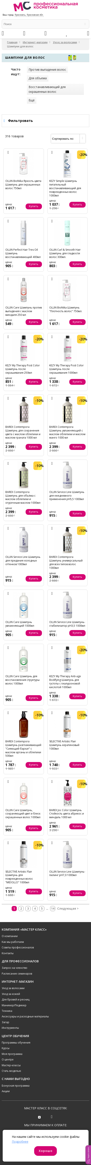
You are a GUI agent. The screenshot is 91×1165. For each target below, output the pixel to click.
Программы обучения (16, 1042)
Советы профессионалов (18, 947)
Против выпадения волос (47, 69)
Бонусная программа (15, 1085)
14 (52, 908)
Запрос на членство (14, 968)
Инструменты (10, 1028)
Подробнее (20, 1142)
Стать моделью (11, 1071)
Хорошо (45, 1151)
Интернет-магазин (35, 42)
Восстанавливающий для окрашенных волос (47, 89)
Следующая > (68, 908)
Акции (6, 1091)
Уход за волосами (65, 42)
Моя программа (12, 1054)
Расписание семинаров (17, 973)
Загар (5, 1022)
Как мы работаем (13, 942)
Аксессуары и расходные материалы (25, 1016)
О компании (10, 936)
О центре (8, 1059)
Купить (34, 206)
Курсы (5, 1048)
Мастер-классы (11, 1065)
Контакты (8, 953)
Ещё (32, 100)
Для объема (38, 78)
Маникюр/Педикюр (14, 1005)
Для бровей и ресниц (15, 999)
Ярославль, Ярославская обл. (29, 14)
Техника (7, 1011)
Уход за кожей (11, 994)
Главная (12, 42)
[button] (88, 1154)
